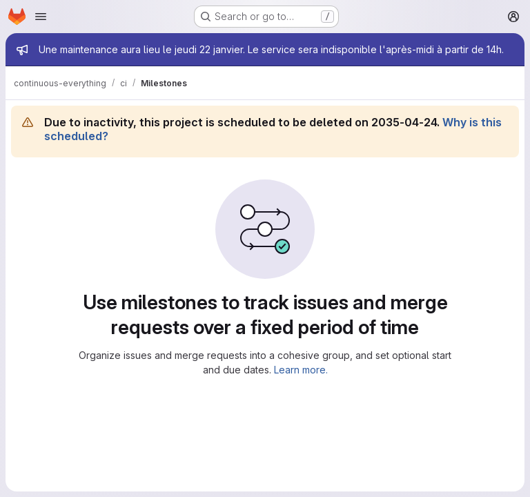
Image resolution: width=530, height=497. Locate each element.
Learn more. (301, 370)
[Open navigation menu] (41, 17)
